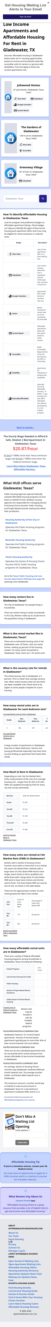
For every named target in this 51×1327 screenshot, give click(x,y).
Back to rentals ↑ (25, 427)
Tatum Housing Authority (18, 557)
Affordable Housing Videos (22, 1267)
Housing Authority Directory (23, 1270)
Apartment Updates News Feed (25, 1273)
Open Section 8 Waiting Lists (23, 1261)
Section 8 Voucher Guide (21, 1294)
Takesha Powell (23, 1200)
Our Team (13, 1236)
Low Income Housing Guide (22, 1290)
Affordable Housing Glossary (23, 1306)
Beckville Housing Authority (20, 539)
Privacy (12, 1244)
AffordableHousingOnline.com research (19, 1100)
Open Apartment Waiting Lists (24, 1264)
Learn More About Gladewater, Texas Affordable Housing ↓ (26, 468)
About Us (13, 1232)
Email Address (22, 1130)
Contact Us (14, 1247)
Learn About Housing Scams (23, 1303)
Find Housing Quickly (19, 1287)
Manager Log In (16, 1250)
